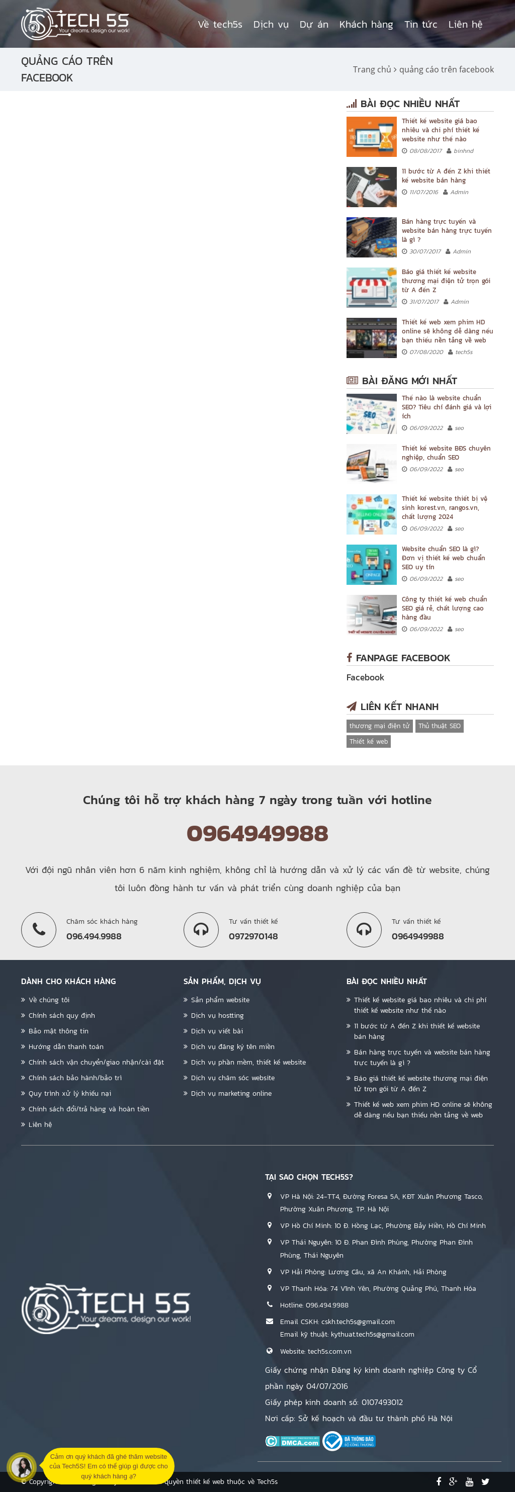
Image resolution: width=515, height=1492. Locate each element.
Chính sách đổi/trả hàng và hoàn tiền (89, 1109)
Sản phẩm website (220, 1000)
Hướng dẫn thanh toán (66, 1046)
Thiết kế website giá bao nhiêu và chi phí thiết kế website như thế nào (440, 130)
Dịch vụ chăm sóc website (233, 1078)
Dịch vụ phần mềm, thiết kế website (248, 1062)
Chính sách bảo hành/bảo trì (75, 1078)
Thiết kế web (369, 741)
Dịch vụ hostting (217, 1015)
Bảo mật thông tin (59, 1031)
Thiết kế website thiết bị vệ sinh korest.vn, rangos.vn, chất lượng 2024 (444, 507)
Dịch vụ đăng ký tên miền (233, 1046)
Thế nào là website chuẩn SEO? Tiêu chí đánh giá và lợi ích (446, 407)
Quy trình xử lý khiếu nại (70, 1093)
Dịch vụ (271, 24)
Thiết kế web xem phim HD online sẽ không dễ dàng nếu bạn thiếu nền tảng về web (447, 331)
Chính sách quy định (62, 1015)
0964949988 (257, 833)
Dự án (314, 24)
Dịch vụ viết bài (217, 1031)
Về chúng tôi (49, 1000)
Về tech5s (220, 24)
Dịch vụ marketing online (231, 1093)
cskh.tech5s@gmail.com (358, 1322)
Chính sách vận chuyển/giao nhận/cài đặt (96, 1062)
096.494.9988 (327, 1305)
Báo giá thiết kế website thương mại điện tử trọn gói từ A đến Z (446, 281)
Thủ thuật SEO (439, 726)
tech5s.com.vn (330, 1351)
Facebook (366, 677)
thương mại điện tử (380, 726)
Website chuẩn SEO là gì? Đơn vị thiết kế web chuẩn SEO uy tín (443, 558)
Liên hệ (466, 24)
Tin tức (421, 24)
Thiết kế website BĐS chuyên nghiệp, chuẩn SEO (446, 453)
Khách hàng (366, 24)
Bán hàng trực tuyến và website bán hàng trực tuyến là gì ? (447, 230)
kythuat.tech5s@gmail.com (372, 1334)
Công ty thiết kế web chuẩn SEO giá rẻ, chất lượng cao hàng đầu (444, 608)
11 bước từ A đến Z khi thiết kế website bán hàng (446, 175)
